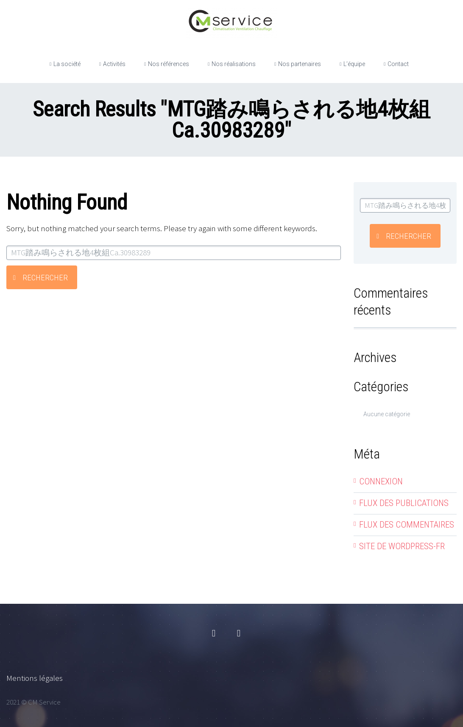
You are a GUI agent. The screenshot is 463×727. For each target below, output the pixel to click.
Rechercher (45, 277)
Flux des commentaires (406, 525)
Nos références (168, 64)
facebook (213, 633)
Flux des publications (404, 503)
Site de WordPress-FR (402, 546)
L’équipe (354, 64)
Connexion (381, 481)
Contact (398, 64)
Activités (114, 64)
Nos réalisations (234, 64)
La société (67, 64)
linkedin (238, 633)
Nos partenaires (299, 64)
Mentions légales (34, 678)
